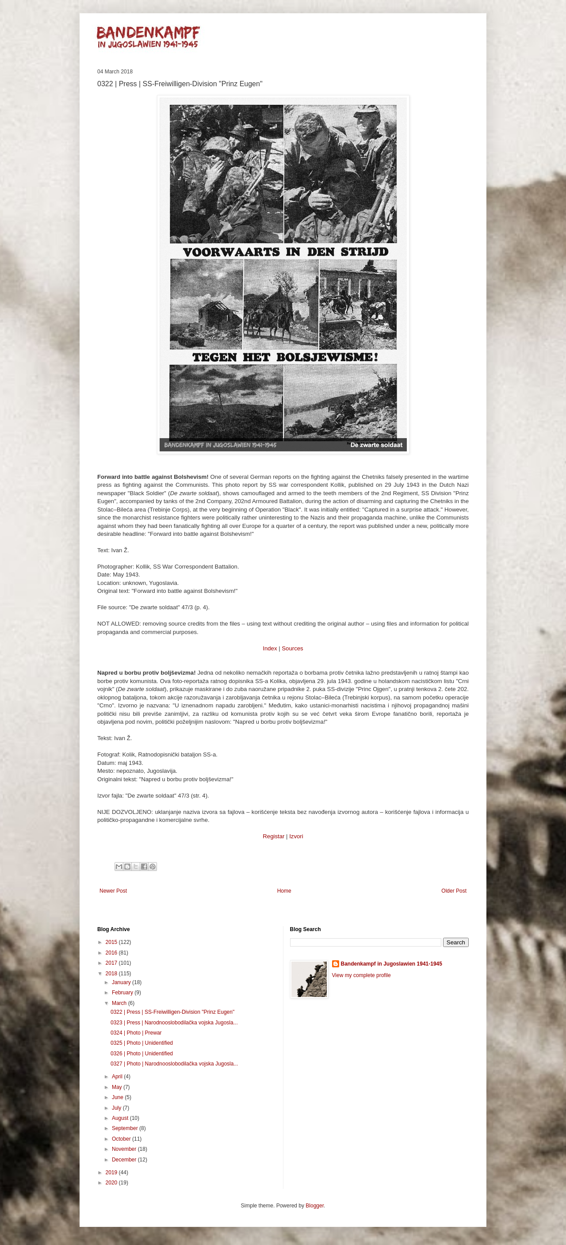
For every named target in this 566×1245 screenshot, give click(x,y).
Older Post (454, 891)
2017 (112, 963)
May (117, 1087)
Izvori (296, 836)
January (122, 982)
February (123, 992)
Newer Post (113, 891)
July (117, 1108)
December (125, 1160)
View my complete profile (361, 975)
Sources (292, 648)
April (118, 1076)
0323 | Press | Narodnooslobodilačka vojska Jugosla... (174, 1023)
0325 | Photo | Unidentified (142, 1043)
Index (270, 648)
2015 (112, 942)
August (121, 1118)
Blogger (315, 1206)
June (118, 1097)
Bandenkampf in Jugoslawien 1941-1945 (391, 964)
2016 (112, 953)
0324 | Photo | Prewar (136, 1033)
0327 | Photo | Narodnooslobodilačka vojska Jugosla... (174, 1064)
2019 (112, 1172)
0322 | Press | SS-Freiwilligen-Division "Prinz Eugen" (172, 1012)
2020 (112, 1183)
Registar (273, 836)
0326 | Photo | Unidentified (142, 1053)
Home (284, 891)
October (122, 1139)
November (125, 1149)
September (125, 1128)
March (120, 1003)
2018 (112, 973)
